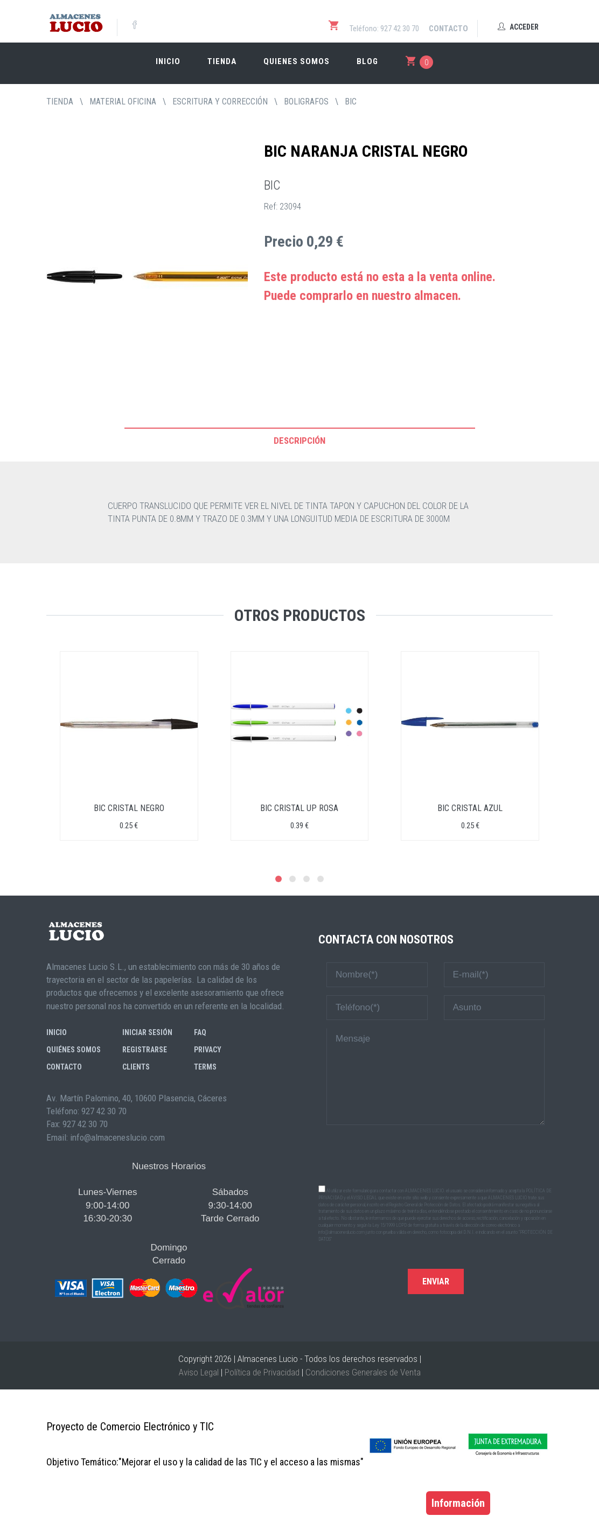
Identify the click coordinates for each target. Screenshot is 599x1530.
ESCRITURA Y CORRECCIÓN (220, 101)
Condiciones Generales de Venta (363, 1372)
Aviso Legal (199, 1372)
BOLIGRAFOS (306, 101)
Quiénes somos (73, 1049)
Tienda (221, 61)
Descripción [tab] (299, 440)
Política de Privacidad (262, 1372)
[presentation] (436, 1154)
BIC (351, 101)
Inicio (168, 61)
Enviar (435, 1281)
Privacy (207, 1049)
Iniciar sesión (147, 1032)
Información (458, 1503)
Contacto (448, 28)
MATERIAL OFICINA (122, 101)
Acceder (518, 27)
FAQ (200, 1032)
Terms (205, 1067)
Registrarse (144, 1049)
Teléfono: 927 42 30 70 (384, 28)
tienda (59, 101)
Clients (136, 1067)
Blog (367, 61)
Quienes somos (296, 61)
